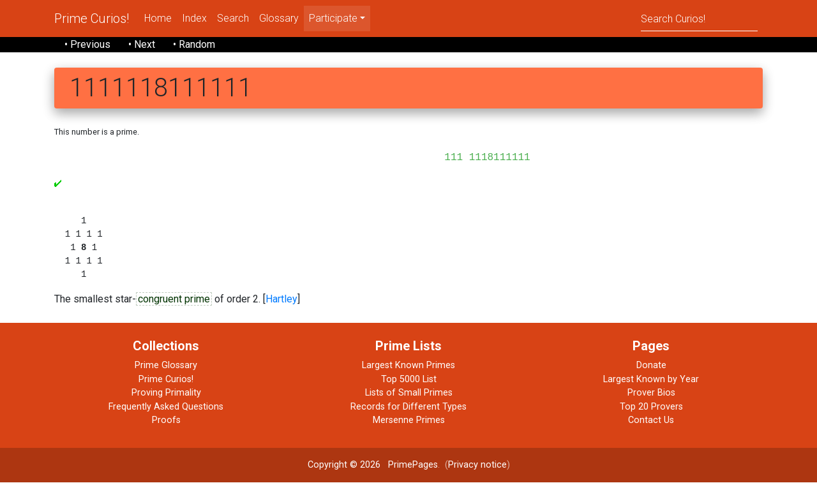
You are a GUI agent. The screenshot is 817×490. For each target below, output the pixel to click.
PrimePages (413, 472)
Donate (651, 373)
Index (194, 18)
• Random (194, 44)
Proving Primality (166, 400)
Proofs (166, 427)
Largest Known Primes (408, 373)
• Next (141, 44)
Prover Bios (651, 400)
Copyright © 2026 (344, 472)
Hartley (281, 307)
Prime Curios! (91, 18)
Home (158, 18)
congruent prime (174, 307)
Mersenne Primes (409, 427)
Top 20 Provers (651, 414)
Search (233, 18)
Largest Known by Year (651, 387)
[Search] (699, 18)
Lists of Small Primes (409, 400)
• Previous (87, 44)
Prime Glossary (166, 373)
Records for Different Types (408, 414)
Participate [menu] (333, 18)
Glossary (279, 18)
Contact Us (651, 427)
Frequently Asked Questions (166, 414)
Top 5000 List (409, 387)
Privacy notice (477, 472)
